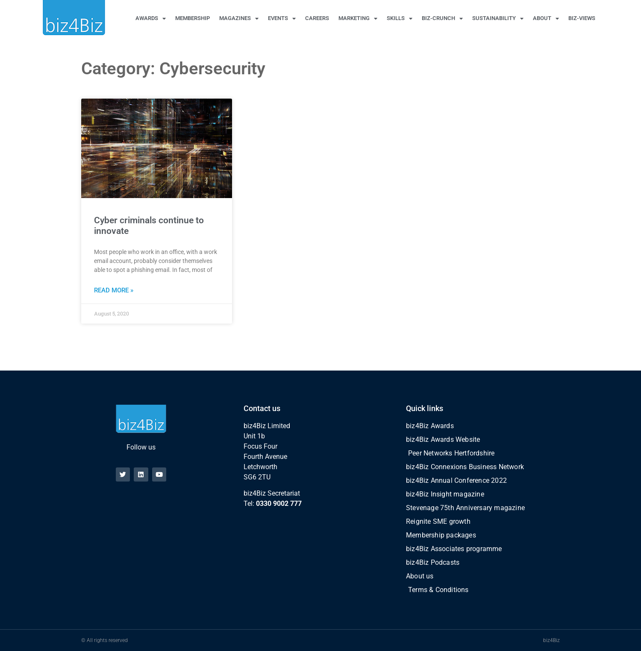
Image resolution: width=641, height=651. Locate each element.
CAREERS (317, 18)
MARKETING (357, 19)
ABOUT (546, 19)
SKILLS (399, 19)
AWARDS (150, 19)
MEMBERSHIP (192, 18)
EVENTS (282, 19)
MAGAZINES (239, 19)
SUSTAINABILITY (497, 19)
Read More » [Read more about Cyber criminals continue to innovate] (113, 290)
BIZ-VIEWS (581, 18)
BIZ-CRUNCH (442, 19)
